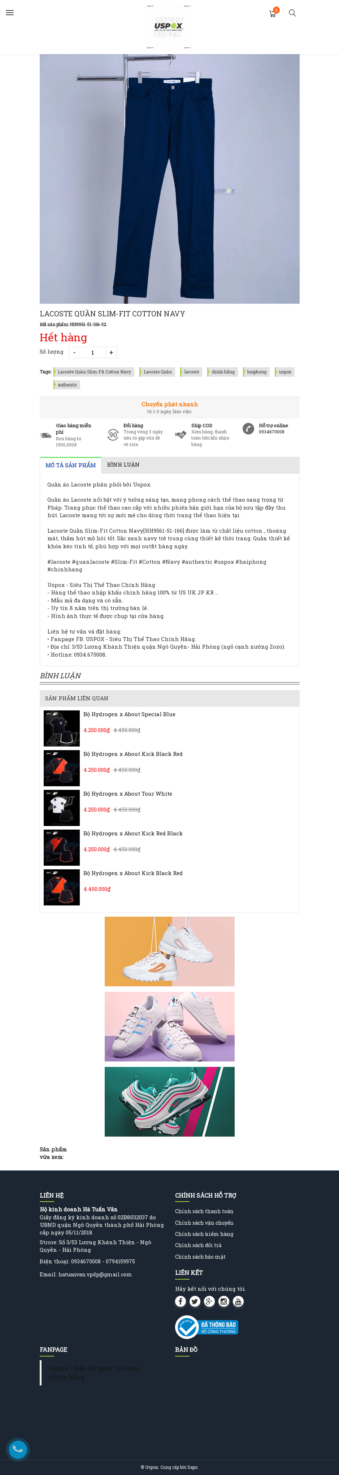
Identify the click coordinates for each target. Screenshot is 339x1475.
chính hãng (223, 372)
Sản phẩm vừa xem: (53, 1153)
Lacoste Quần (158, 372)
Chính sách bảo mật (200, 1256)
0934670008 (271, 431)
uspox (285, 372)
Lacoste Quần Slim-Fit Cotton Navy (94, 372)
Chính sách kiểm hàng (204, 1233)
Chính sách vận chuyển (204, 1222)
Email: (48, 1274)
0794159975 (120, 1261)
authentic (67, 385)
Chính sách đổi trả (198, 1245)
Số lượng (52, 351)
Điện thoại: (54, 1261)
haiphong (256, 372)
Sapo (192, 1467)
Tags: (46, 371)
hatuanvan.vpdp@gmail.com (95, 1274)
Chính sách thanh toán (204, 1211)
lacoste (191, 372)
